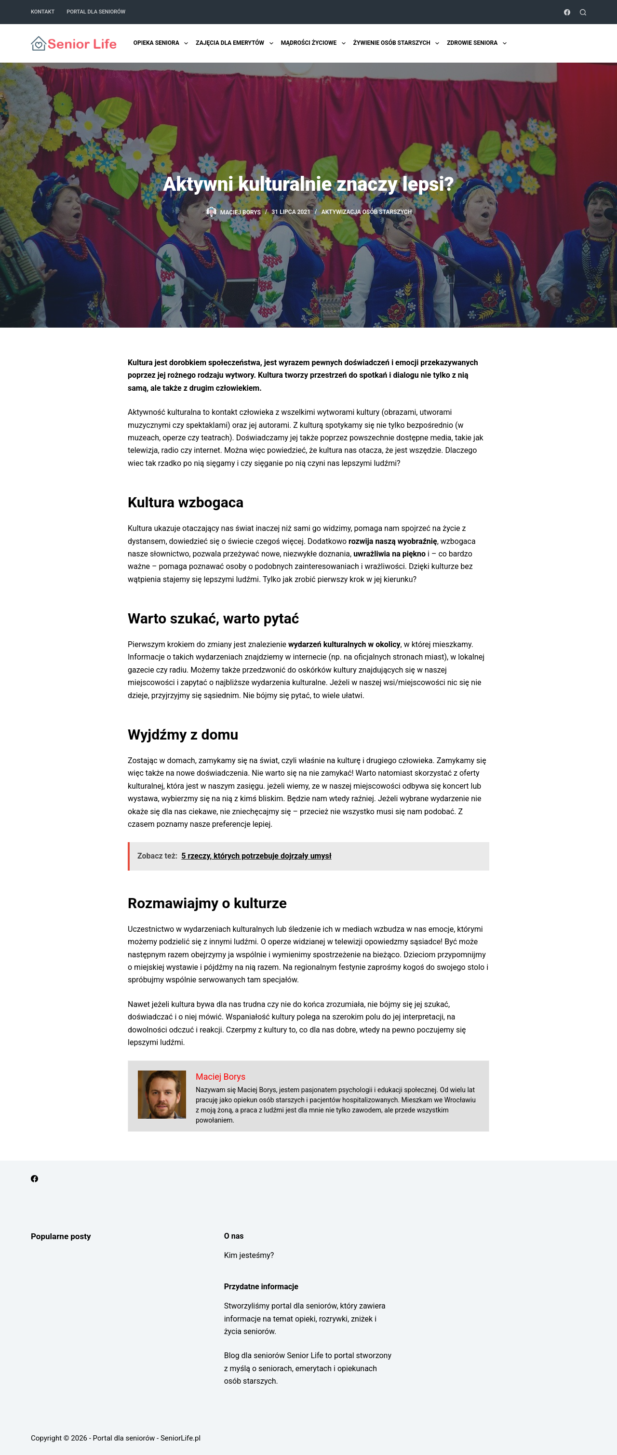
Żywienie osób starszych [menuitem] (397, 43)
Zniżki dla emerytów (551, 43)
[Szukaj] (583, 12)
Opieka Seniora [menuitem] (161, 43)
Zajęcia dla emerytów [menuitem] (235, 43)
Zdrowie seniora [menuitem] (477, 43)
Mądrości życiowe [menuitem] (314, 43)
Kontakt (42, 12)
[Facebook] (567, 12)
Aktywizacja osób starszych (367, 212)
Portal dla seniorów (96, 12)
